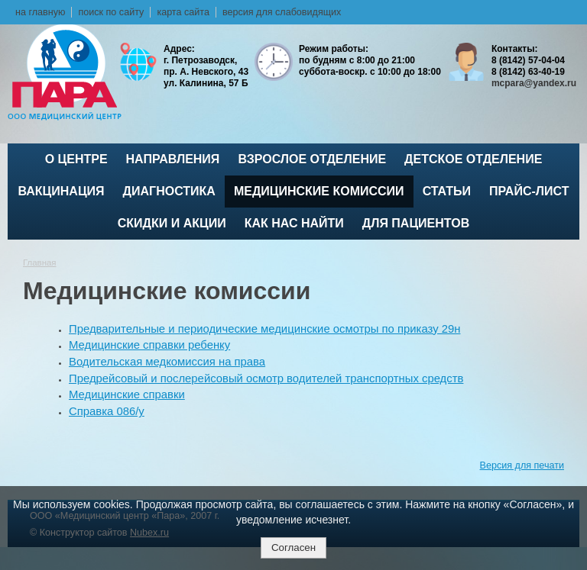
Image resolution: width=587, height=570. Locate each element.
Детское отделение (473, 159)
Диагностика (169, 191)
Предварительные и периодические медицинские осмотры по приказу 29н (264, 329)
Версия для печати (522, 465)
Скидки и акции (172, 223)
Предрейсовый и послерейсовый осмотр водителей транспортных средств (266, 378)
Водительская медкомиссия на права (167, 362)
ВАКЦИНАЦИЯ (61, 191)
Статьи (447, 191)
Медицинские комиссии (319, 191)
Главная (40, 262)
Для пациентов (415, 223)
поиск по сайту (111, 12)
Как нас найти (294, 223)
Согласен (293, 547)
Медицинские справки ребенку (149, 345)
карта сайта (183, 12)
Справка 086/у (106, 411)
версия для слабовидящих (281, 12)
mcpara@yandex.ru (533, 83)
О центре (76, 159)
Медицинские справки (127, 394)
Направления (173, 159)
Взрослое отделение (312, 159)
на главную (40, 12)
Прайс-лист (529, 191)
